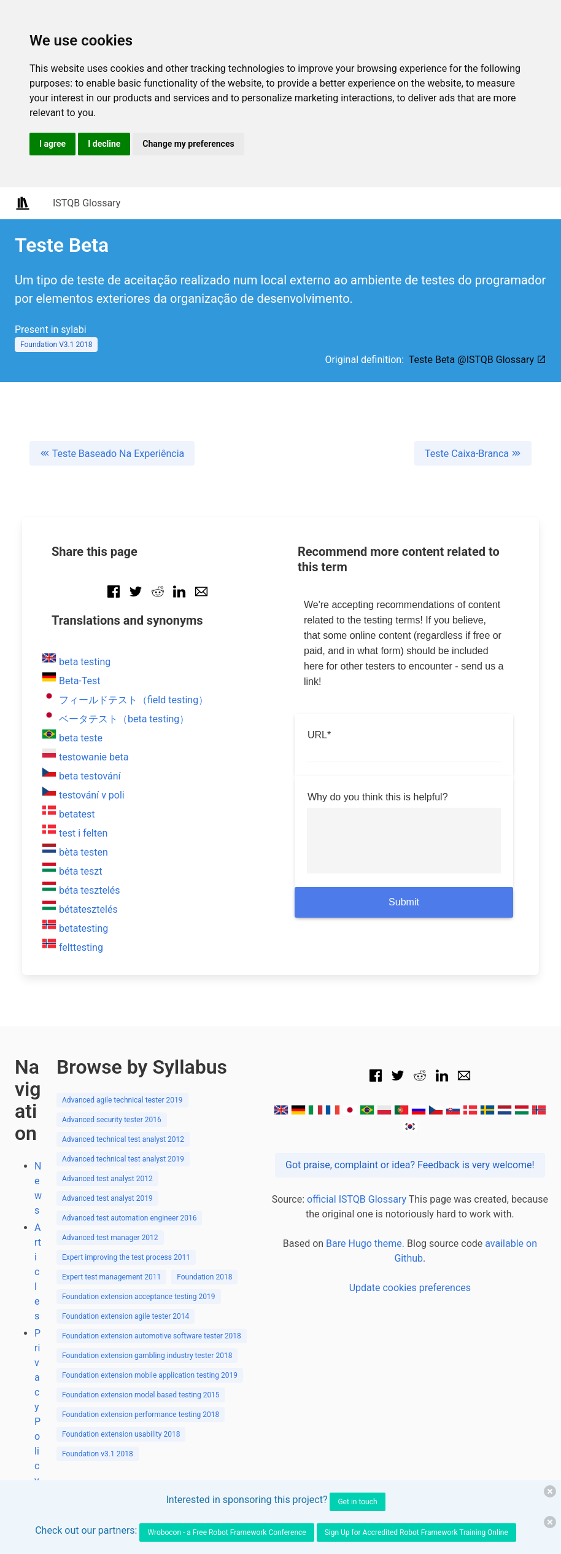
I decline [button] (104, 144)
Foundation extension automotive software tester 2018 (151, 1336)
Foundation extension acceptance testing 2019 (138, 1296)
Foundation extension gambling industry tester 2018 (147, 1355)
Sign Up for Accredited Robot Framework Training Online (416, 1532)
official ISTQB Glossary (356, 1199)
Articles (37, 1272)
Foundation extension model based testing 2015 (141, 1395)
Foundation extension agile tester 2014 (125, 1316)
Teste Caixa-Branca (473, 453)
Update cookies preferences (410, 1288)
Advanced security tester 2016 (111, 1119)
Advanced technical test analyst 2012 (123, 1139)
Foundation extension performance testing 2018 (140, 1414)
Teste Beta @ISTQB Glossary (477, 359)
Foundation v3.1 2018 (97, 1454)
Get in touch (357, 1501)
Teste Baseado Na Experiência (112, 453)
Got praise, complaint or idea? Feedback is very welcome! (410, 1165)
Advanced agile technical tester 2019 (122, 1100)
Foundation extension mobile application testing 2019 (150, 1375)
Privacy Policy (37, 1406)
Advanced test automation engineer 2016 (129, 1218)
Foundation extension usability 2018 (121, 1434)
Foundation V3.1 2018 (56, 344)
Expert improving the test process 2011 (126, 1257)
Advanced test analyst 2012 (107, 1178)
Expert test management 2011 (111, 1277)
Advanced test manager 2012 (110, 1237)
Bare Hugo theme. (365, 1243)
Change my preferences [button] (188, 144)
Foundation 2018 (204, 1277)
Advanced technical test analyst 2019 (123, 1159)
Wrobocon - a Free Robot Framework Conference (226, 1532)
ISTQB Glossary (86, 203)
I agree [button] (52, 144)
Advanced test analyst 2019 (107, 1198)
